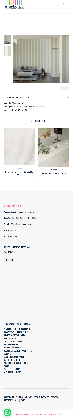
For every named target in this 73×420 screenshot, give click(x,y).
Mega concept (18, 103)
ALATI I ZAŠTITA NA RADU (13, 372)
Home (6, 24)
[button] (7, 412)
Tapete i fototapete (33, 24)
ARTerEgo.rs (56, 415)
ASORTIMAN (17, 24)
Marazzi (19, 168)
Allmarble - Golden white (53, 173)
